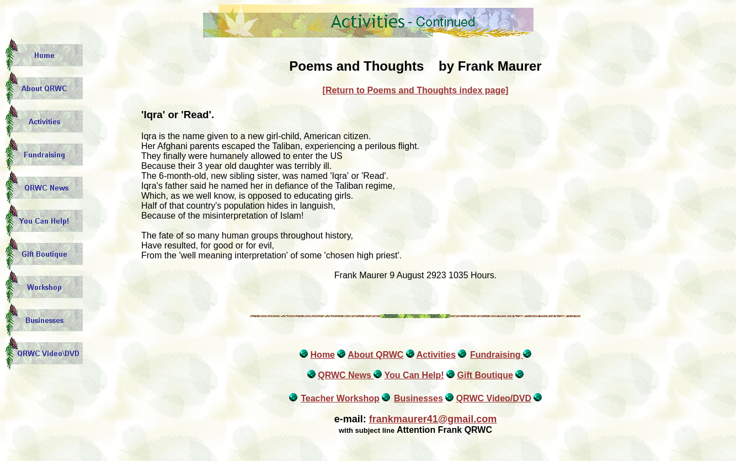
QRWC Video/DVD (493, 398)
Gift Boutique (485, 375)
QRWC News (346, 375)
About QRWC (375, 354)
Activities (436, 354)
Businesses (418, 398)
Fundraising (496, 354)
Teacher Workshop (340, 398)
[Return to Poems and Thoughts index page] (416, 90)
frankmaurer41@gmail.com (433, 419)
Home (323, 354)
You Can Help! (414, 375)
